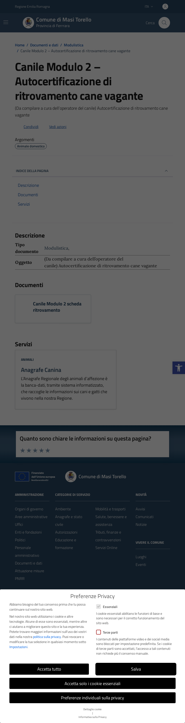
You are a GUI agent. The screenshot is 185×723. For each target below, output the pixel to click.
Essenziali (106, 606)
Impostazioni (18, 646)
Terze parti (107, 632)
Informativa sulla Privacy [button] (92, 717)
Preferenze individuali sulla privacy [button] (92, 697)
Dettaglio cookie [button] (92, 709)
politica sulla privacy (47, 636)
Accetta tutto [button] (49, 669)
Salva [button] (136, 669)
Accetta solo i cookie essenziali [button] (92, 683)
